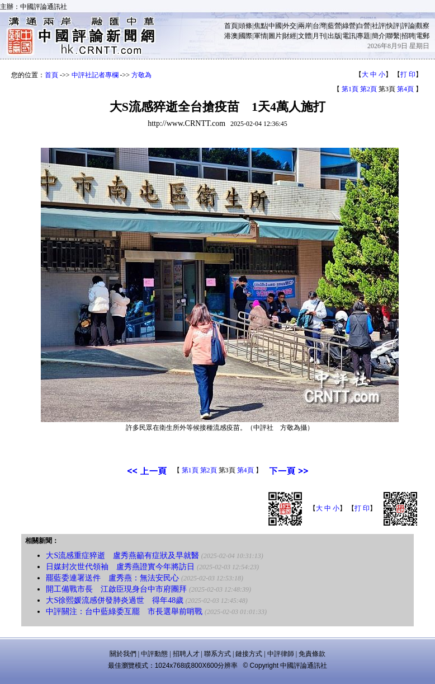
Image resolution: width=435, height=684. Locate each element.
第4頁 (405, 89)
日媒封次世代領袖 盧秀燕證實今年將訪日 (120, 567)
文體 (304, 36)
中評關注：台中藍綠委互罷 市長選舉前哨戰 (124, 611)
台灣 (319, 26)
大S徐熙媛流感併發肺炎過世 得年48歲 (114, 600)
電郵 (422, 36)
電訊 (349, 36)
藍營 (334, 26)
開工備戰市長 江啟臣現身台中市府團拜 (116, 589)
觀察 (422, 26)
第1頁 (350, 89)
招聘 (408, 36)
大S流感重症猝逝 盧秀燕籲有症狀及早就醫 (122, 555)
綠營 (349, 26)
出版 (334, 36)
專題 (363, 36)
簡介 (378, 36)
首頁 (231, 26)
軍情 (260, 36)
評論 (408, 26)
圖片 (275, 36)
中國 (275, 26)
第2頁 (368, 89)
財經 (289, 36)
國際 (245, 36)
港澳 (231, 36)
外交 (289, 26)
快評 (393, 26)
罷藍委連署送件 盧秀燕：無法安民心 (112, 578)
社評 (378, 26)
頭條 (245, 26)
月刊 (319, 36)
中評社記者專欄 (95, 75)
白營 (363, 26)
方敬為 (141, 75)
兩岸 (304, 26)
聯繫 (393, 36)
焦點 (260, 26)
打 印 (407, 74)
